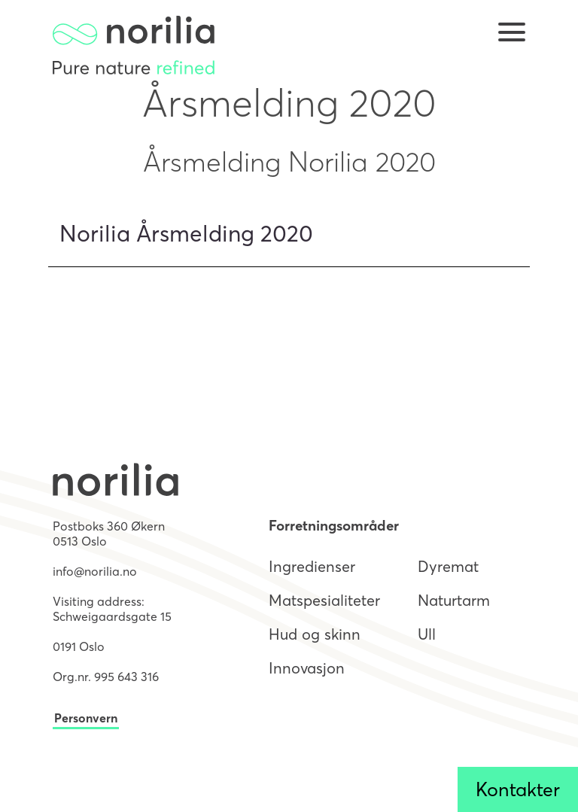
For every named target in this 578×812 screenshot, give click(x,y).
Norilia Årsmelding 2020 (186, 234)
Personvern (85, 717)
